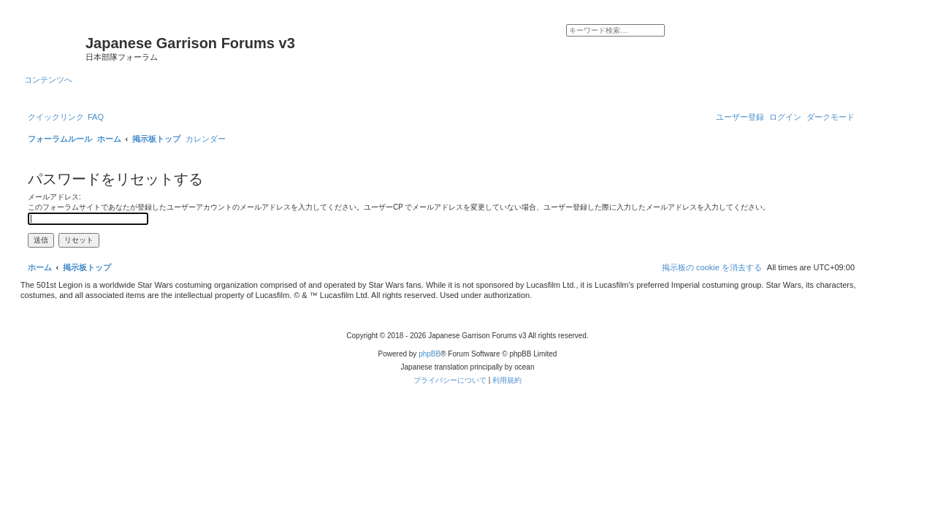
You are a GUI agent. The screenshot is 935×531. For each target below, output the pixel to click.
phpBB (429, 354)
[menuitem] (96, 116)
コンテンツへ (48, 79)
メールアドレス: (54, 197)
